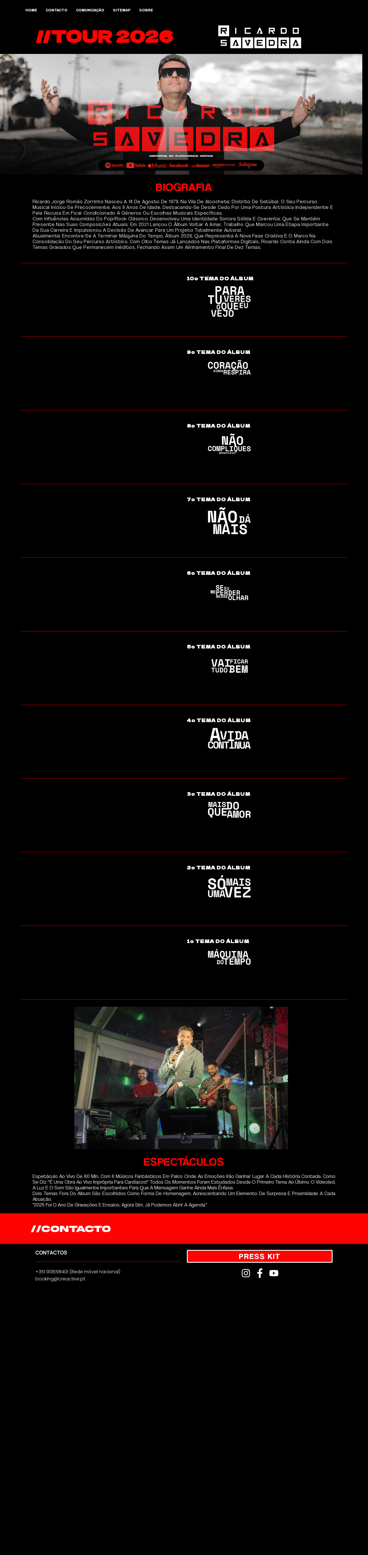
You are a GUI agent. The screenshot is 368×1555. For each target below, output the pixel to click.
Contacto (56, 9)
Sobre (146, 9)
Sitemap (122, 9)
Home (31, 9)
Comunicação (90, 9)
